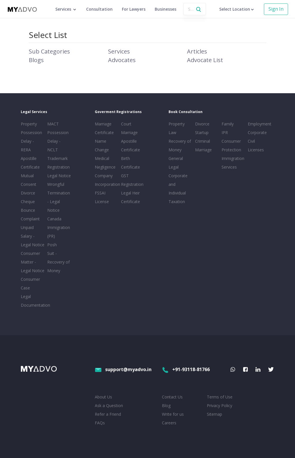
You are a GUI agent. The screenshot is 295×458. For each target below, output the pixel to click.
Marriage (203, 149)
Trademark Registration (58, 163)
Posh (52, 244)
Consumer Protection (231, 145)
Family (228, 124)
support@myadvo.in (123, 369)
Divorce (202, 124)
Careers (169, 422)
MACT (53, 124)
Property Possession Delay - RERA (31, 136)
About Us (103, 397)
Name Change (102, 145)
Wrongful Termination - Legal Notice (58, 197)
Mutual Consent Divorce (28, 184)
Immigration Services (233, 163)
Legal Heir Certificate (130, 197)
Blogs (36, 60)
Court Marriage (129, 128)
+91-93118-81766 (186, 369)
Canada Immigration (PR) (58, 227)
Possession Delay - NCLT (58, 141)
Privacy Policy (219, 405)
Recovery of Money (180, 145)
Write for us (173, 414)
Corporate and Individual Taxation (178, 188)
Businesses (165, 9)
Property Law (177, 128)
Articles (197, 51)
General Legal (176, 163)
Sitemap (214, 414)
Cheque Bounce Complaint (30, 210)
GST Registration (132, 180)
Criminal (202, 141)
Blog (166, 405)
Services (119, 51)
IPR (225, 132)
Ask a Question (109, 405)
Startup (202, 132)
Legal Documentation (33, 301)
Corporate (257, 132)
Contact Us (172, 397)
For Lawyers (133, 9)
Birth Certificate (130, 163)
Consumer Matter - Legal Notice (32, 262)
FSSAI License (102, 197)
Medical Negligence (105, 163)
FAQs (100, 422)
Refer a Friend (108, 414)
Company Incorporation (107, 180)
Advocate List (205, 60)
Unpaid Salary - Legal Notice (32, 236)
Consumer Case (30, 283)
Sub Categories (49, 51)
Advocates (122, 60)
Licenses (256, 149)
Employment (259, 124)
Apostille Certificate (30, 163)
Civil (251, 141)
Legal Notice (59, 175)
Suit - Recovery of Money (58, 262)
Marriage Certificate (104, 128)
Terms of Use (219, 397)
